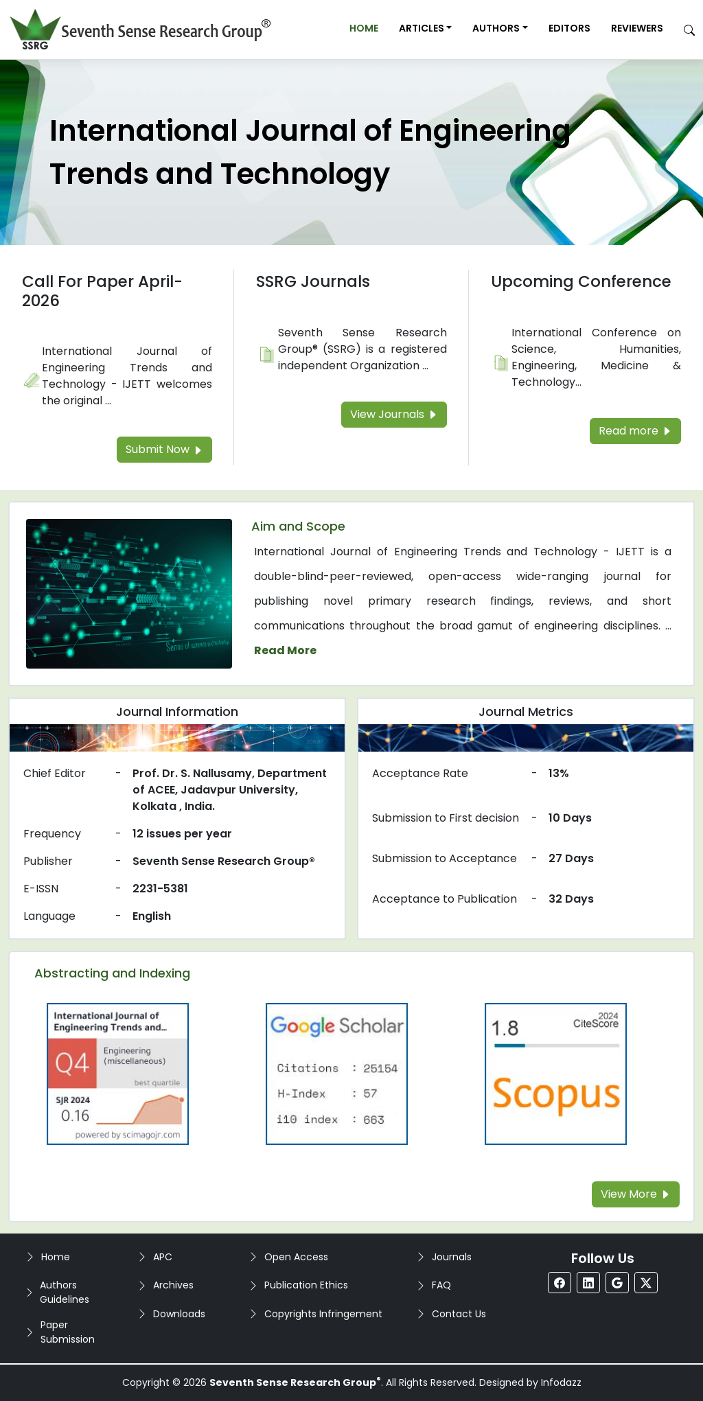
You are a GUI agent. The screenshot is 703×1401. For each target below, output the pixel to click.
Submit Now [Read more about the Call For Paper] (164, 449)
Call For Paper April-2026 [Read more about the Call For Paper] (102, 291)
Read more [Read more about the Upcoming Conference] (635, 431)
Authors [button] (496, 28)
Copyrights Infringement (323, 1314)
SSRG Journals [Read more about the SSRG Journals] (313, 281)
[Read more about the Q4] (118, 1073)
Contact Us (459, 1314)
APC (162, 1257)
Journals (452, 1257)
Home (363, 28)
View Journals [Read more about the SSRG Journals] (394, 414)
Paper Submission (68, 1332)
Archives (173, 1285)
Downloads (179, 1314)
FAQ (441, 1285)
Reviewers (637, 28)
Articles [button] (421, 28)
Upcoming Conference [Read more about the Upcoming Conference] (581, 281)
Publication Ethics (306, 1285)
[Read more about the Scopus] (555, 1073)
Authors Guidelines (64, 1292)
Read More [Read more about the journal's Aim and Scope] (285, 650)
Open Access (296, 1257)
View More (636, 1194)
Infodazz (561, 1382)
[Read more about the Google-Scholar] (337, 1073)
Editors (569, 28)
